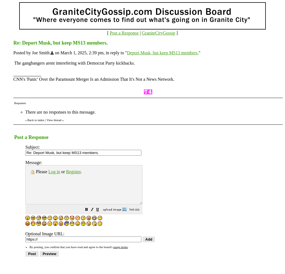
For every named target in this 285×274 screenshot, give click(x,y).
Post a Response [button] (124, 33)
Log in (54, 171)
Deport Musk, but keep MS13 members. (162, 52)
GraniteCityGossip (158, 33)
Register (73, 171)
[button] (100, 217)
